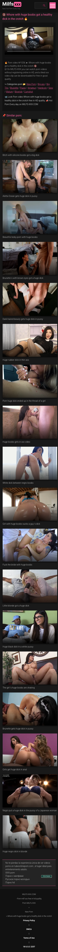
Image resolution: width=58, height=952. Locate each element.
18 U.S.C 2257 (29, 947)
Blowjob (18, 91)
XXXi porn (10, 872)
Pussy (23, 88)
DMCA (29, 929)
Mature (9, 91)
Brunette (14, 88)
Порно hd (10, 882)
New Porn (31, 84)
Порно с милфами (14, 876)
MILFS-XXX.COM (29, 894)
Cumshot (28, 91)
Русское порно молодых (17, 879)
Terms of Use (29, 938)
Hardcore (42, 88)
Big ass (41, 84)
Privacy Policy (29, 920)
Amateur (32, 88)
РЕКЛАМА (46, 876)
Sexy (51, 88)
